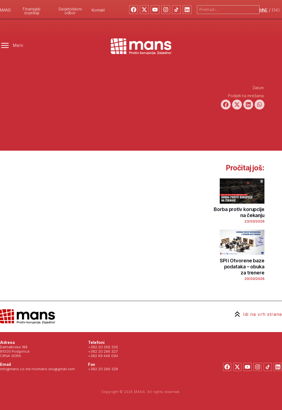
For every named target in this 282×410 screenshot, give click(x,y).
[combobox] (228, 9)
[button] (226, 104)
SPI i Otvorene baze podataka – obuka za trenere (242, 267)
